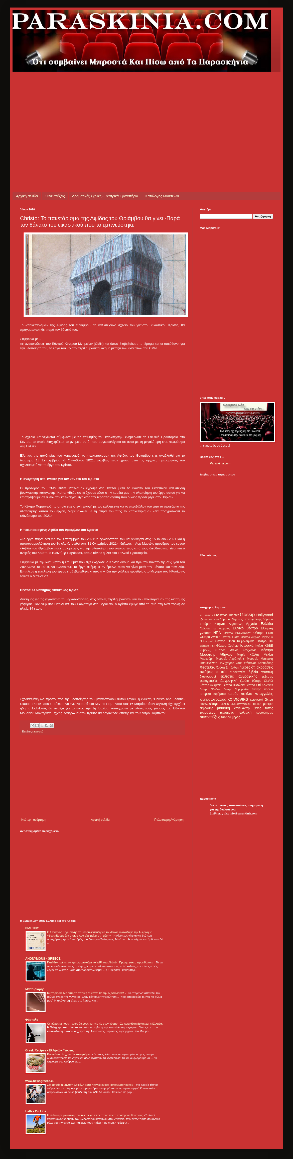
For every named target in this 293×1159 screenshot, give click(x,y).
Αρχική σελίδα (27, 196)
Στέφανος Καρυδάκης (258, 663)
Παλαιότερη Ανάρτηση (169, 819)
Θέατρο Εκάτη (230, 636)
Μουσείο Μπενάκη (260, 658)
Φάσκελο (31, 1020)
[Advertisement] (106, 107)
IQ (201, 619)
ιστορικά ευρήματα (213, 694)
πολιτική (244, 712)
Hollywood (264, 615)
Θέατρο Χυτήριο (227, 645)
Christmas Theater (226, 615)
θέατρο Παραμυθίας (236, 689)
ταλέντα (226, 717)
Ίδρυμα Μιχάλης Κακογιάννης (240, 619)
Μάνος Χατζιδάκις (242, 650)
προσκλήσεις (264, 712)
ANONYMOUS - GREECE (43, 958)
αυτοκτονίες (237, 672)
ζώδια (244, 681)
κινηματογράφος (213, 699)
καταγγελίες (263, 694)
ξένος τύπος (263, 708)
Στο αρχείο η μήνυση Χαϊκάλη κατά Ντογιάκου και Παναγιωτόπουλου (90, 1084)
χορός (236, 717)
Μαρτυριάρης (34, 989)
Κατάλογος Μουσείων (162, 196)
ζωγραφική (228, 681)
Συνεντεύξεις (55, 196)
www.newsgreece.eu (40, 1081)
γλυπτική (267, 672)
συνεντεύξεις (210, 717)
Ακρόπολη (236, 624)
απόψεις (206, 672)
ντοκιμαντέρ (242, 708)
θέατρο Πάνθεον (210, 689)
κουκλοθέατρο (209, 704)
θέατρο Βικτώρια (234, 685)
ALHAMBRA (206, 615)
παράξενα (208, 712)
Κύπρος (220, 650)
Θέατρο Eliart (263, 633)
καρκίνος (246, 694)
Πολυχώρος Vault (230, 663)
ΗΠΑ (217, 633)
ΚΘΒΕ (269, 645)
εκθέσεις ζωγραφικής (238, 676)
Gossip (247, 614)
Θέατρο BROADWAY (237, 632)
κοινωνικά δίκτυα (261, 699)
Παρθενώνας (208, 663)
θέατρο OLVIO (262, 681)
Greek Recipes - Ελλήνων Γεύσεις (49, 1050)
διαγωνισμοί (208, 676)
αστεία (221, 672)
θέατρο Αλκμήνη (211, 685)
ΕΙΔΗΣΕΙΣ (32, 928)
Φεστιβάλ (207, 667)
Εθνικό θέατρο (245, 628)
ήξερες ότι (247, 667)
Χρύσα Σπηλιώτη (227, 667)
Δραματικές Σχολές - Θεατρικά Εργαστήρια (105, 196)
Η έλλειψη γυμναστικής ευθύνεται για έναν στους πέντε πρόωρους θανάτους (95, 1115)
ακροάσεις (265, 667)
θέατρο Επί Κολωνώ (259, 685)
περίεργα (227, 712)
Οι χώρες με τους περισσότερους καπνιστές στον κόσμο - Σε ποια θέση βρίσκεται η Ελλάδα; (105, 1023)
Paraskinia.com (220, 463)
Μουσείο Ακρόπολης (230, 658)
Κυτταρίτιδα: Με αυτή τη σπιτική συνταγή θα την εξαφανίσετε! (86, 993)
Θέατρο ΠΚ (264, 641)
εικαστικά (37, 731)
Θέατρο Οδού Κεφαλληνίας (234, 641)
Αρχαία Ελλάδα (259, 624)
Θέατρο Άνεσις (210, 637)
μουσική (223, 708)
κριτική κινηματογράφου (235, 703)
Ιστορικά (246, 645)
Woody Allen (211, 619)
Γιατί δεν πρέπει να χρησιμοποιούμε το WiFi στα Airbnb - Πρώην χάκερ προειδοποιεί (100, 962)
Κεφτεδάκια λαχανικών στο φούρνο (69, 1054)
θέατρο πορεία (262, 689)
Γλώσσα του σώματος (215, 628)
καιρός (233, 694)
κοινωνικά (237, 699)
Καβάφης (205, 650)
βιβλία (253, 672)
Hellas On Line (35, 1111)
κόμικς (256, 704)
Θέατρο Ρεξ (207, 645)
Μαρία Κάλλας (248, 654)
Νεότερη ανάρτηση (33, 819)
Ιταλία (259, 645)
